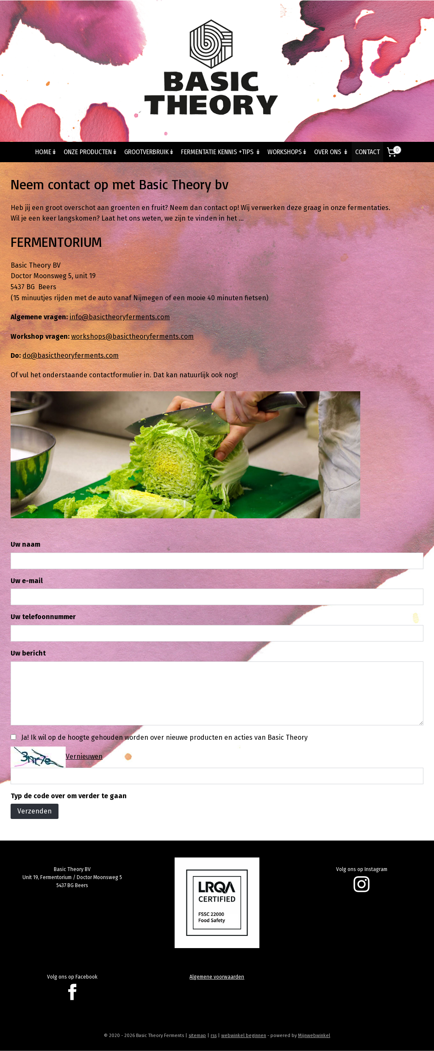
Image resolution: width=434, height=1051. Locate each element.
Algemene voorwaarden (216, 977)
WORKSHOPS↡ (287, 152)
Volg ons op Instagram (361, 869)
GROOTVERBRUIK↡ (149, 152)
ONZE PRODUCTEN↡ (90, 152)
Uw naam (25, 544)
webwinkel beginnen (243, 1035)
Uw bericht (28, 653)
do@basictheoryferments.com (70, 355)
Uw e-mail (27, 581)
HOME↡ (46, 152)
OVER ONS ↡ (331, 152)
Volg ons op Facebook (72, 977)
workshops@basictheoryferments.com (132, 336)
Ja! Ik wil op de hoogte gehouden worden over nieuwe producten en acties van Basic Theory (164, 737)
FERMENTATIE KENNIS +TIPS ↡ (221, 152)
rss (214, 1035)
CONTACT (367, 152)
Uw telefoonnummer (43, 617)
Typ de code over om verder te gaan (69, 796)
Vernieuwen (84, 756)
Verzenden (34, 812)
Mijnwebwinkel (314, 1035)
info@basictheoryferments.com (120, 317)
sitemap (197, 1035)
